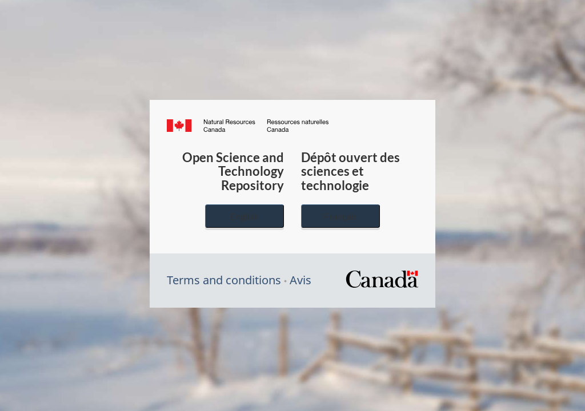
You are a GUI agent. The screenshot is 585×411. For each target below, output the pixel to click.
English (244, 216)
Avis (300, 280)
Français (340, 216)
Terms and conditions (224, 280)
